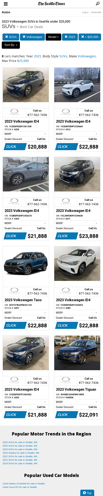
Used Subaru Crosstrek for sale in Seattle (24, 483)
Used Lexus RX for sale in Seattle (20, 487)
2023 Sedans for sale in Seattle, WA (21, 453)
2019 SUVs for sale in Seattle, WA (20, 463)
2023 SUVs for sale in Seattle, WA (20, 449)
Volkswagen (32, 37)
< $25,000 (89, 37)
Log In (85, 12)
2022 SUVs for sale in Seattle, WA (20, 456)
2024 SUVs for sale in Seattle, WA (20, 445)
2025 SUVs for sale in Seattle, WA (20, 442)
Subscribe (96, 12)
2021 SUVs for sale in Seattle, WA (20, 460)
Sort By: (10, 45)
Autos (6, 12)
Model (53, 37)
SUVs (11, 37)
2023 (70, 37)
